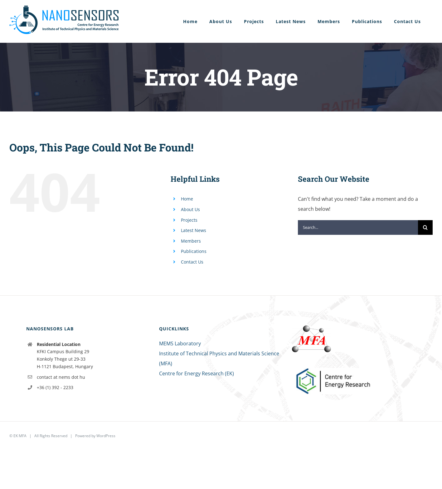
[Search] (425, 227)
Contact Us (192, 262)
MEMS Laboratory (180, 343)
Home (187, 199)
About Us (190, 209)
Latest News (193, 230)
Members (191, 241)
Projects (189, 220)
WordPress (105, 435)
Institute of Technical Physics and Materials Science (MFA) (219, 358)
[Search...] (358, 227)
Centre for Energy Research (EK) (196, 373)
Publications (193, 251)
